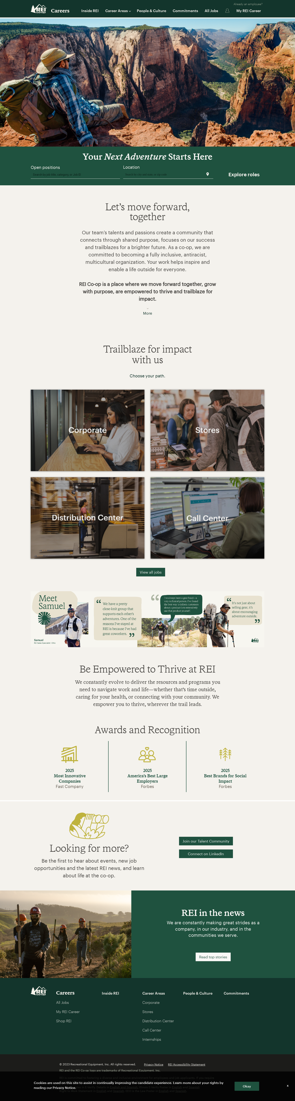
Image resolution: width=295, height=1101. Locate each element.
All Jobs (211, 10)
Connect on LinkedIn (206, 854)
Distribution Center (158, 1021)
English (177, 1087)
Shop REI (63, 1021)
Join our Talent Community (206, 841)
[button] (147, 270)
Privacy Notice (153, 1064)
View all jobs (151, 572)
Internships (151, 1039)
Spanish (194, 1087)
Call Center (151, 1030)
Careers (60, 11)
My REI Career (248, 10)
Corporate (151, 1002)
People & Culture (151, 10)
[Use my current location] (207, 174)
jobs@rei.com (172, 1081)
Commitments (185, 10)
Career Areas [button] (117, 10)
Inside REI (90, 10)
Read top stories (213, 957)
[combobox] (75, 174)
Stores (147, 1011)
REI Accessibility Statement (186, 1064)
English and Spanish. (124, 1087)
